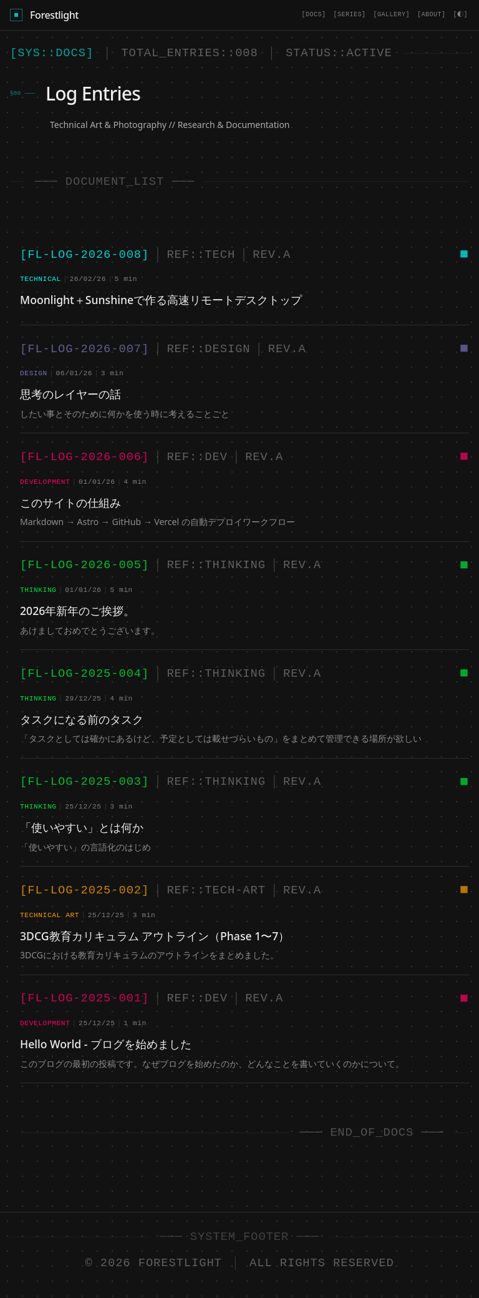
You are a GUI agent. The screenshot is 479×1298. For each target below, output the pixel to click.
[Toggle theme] (461, 14)
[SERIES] (352, 14)
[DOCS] (316, 14)
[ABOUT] (434, 14)
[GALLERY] (393, 14)
